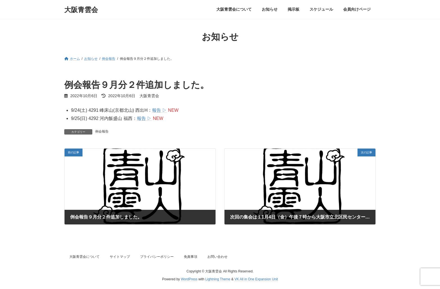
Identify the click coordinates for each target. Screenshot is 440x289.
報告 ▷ (159, 110)
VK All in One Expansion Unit (256, 279)
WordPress (189, 279)
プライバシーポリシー (157, 257)
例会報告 (102, 131)
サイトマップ (120, 257)
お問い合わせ (217, 257)
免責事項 (190, 257)
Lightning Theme (217, 279)
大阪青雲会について (84, 257)
